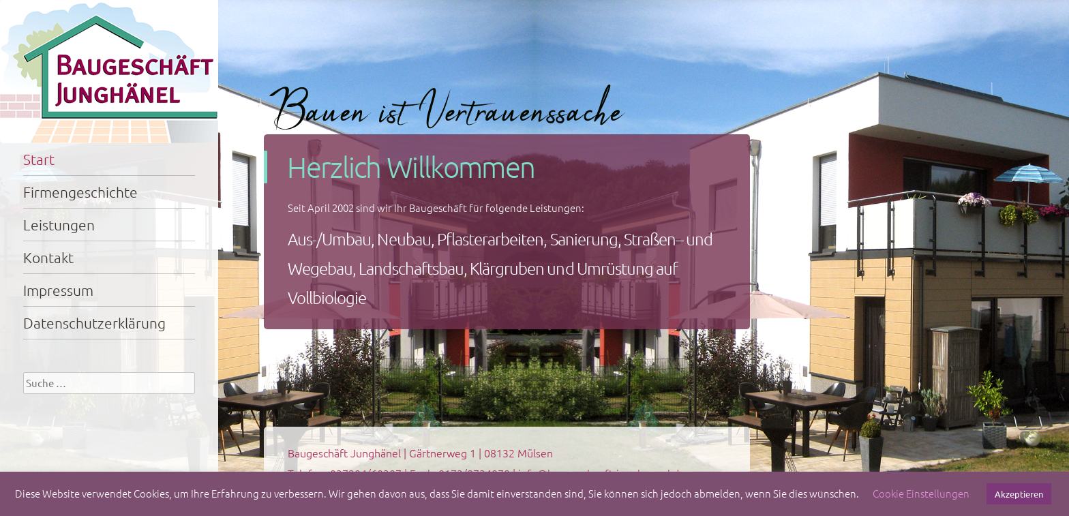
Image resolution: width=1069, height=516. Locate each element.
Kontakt (48, 257)
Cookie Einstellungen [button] (921, 493)
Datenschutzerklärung (94, 322)
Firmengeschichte (80, 191)
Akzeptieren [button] (1019, 494)
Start (39, 159)
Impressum (58, 290)
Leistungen (59, 224)
